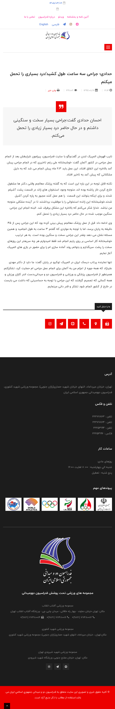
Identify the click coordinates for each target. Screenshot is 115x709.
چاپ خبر (52, 90)
